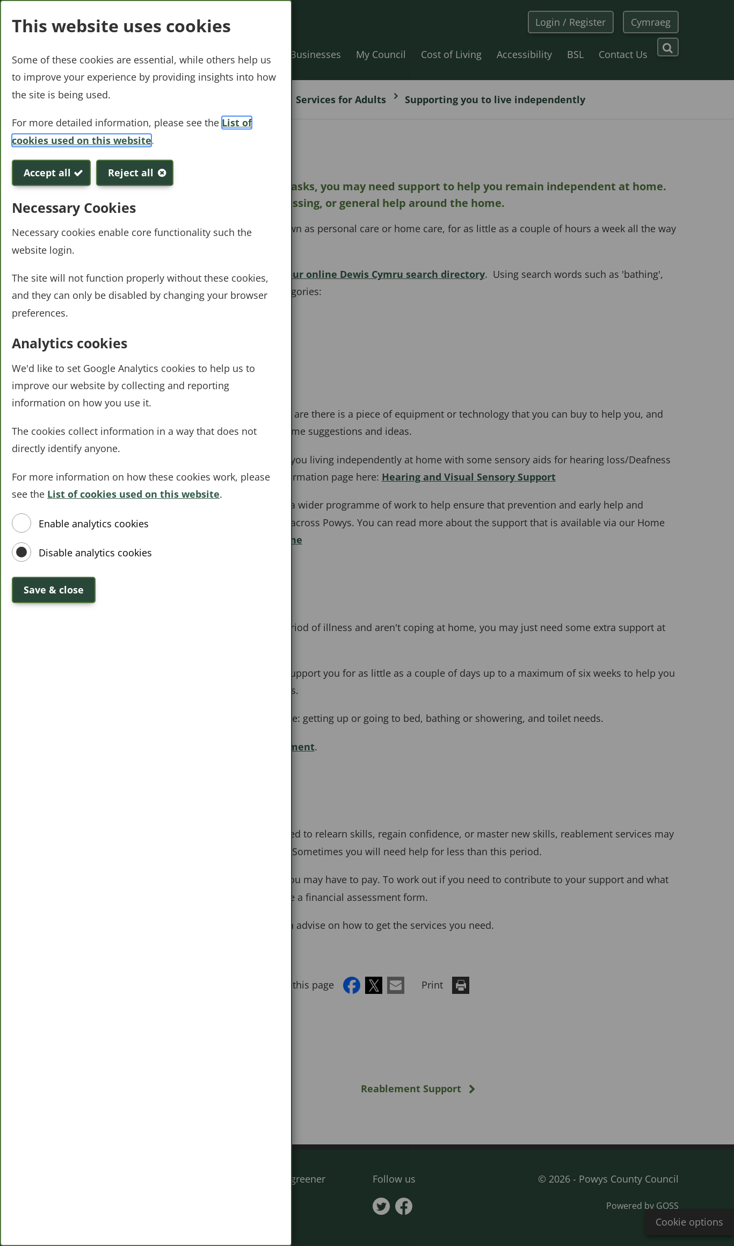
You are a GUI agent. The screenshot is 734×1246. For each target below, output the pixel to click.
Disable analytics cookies (95, 552)
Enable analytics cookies (94, 523)
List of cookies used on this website (133, 494)
